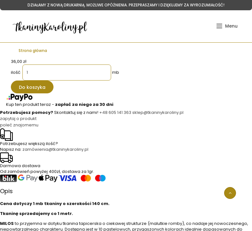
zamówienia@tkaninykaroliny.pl (55, 149)
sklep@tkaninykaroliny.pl (157, 112)
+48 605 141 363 (115, 112)
